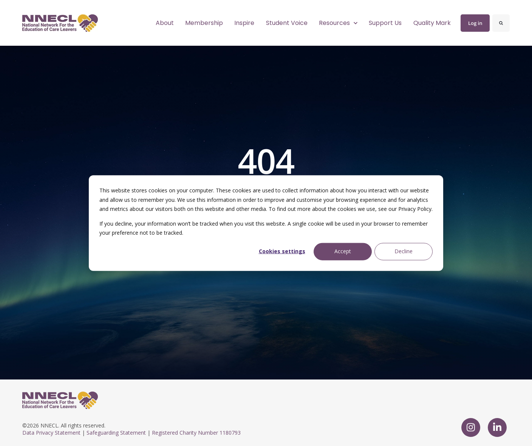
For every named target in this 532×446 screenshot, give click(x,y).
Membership (204, 23)
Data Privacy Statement (51, 432)
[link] (60, 22)
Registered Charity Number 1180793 (196, 432)
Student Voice (287, 23)
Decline (403, 251)
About (165, 23)
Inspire (244, 23)
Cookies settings (282, 251)
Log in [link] (475, 23)
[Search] (501, 23)
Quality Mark (432, 23)
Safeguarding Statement (116, 432)
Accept (342, 251)
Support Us (385, 23)
